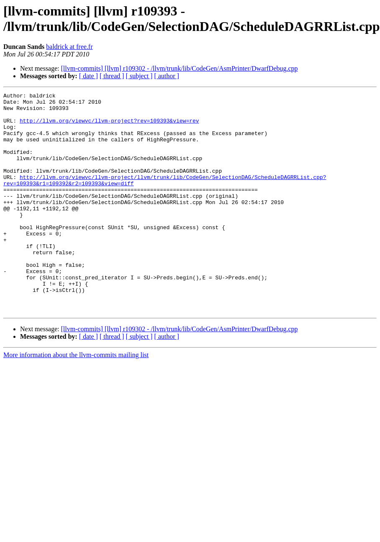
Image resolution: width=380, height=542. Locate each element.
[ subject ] (139, 75)
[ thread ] (111, 75)
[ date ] (88, 75)
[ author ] (166, 75)
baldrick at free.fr (69, 46)
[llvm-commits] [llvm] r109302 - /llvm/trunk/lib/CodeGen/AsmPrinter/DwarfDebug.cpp (179, 68)
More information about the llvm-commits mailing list (76, 398)
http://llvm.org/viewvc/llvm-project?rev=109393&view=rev (109, 126)
